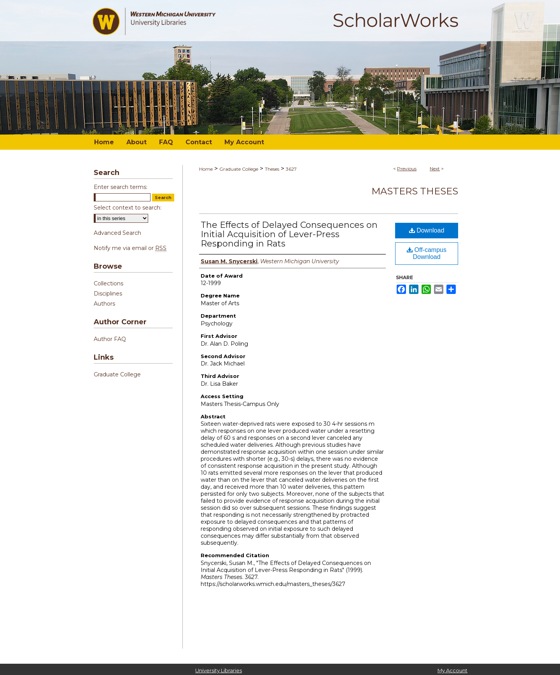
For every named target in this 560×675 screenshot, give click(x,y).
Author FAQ (110, 339)
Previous (406, 168)
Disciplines (108, 293)
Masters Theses (414, 191)
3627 (291, 169)
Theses (272, 169)
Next (435, 168)
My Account (452, 670)
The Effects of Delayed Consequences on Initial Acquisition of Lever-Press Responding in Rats (289, 234)
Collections (108, 283)
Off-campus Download (426, 253)
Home (206, 169)
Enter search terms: (120, 187)
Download (426, 230)
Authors (104, 303)
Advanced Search (117, 232)
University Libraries (218, 670)
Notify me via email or (130, 248)
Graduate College (238, 169)
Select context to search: (127, 207)
